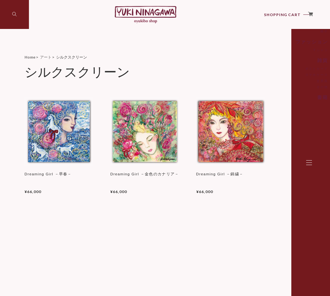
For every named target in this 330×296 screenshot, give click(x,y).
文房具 (277, 111)
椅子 (278, 64)
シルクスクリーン (269, 58)
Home (29, 57)
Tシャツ (275, 81)
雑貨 (278, 91)
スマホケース (272, 105)
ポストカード (272, 99)
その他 (277, 117)
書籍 (278, 127)
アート (276, 49)
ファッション (270, 73)
